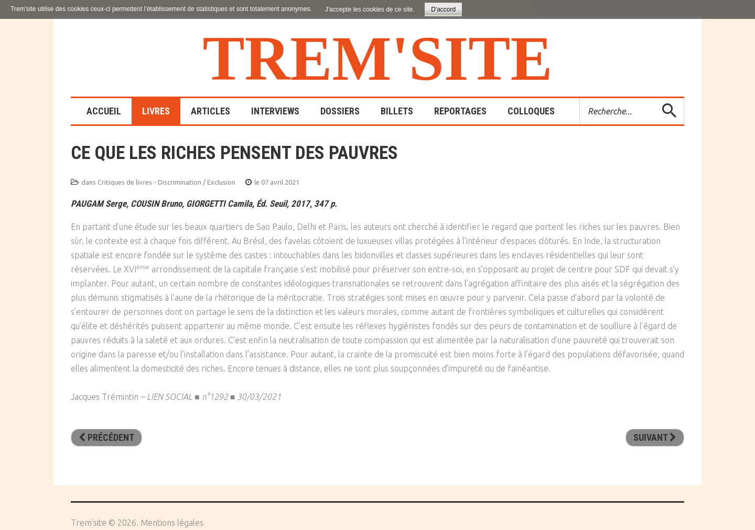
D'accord (443, 9)
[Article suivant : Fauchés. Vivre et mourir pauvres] (654, 438)
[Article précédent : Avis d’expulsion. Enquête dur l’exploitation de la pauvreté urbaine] (106, 438)
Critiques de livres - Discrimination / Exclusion (166, 182)
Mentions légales (172, 522)
